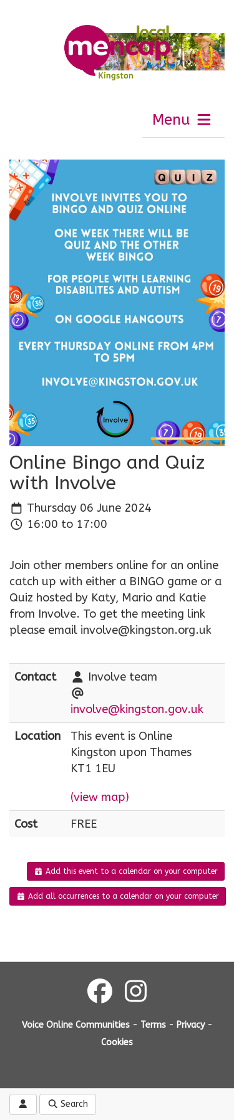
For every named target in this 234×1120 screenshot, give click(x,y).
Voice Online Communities (76, 1025)
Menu (182, 119)
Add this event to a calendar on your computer (126, 871)
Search (68, 1104)
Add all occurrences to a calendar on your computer (117, 896)
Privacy (191, 1025)
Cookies (117, 1042)
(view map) (100, 797)
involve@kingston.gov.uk (137, 709)
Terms (153, 1025)
